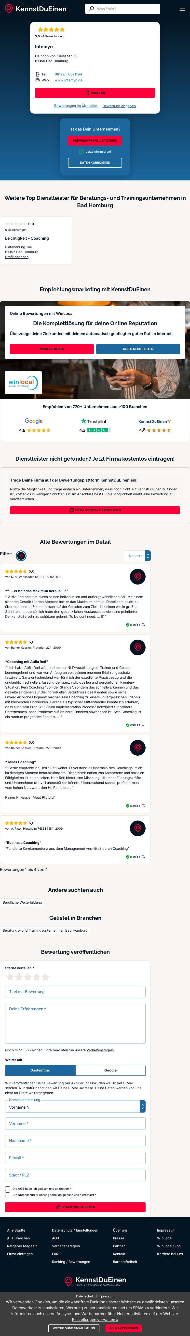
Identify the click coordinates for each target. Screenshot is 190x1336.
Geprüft (135, 624)
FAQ (55, 1254)
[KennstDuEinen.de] (35, 9)
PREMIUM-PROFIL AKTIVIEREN (95, 140)
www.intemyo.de (68, 80)
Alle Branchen (18, 1238)
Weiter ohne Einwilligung (74, 1328)
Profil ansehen (25, 257)
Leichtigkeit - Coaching (27, 238)
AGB (21, 1188)
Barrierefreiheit (125, 1262)
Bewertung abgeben (119, 106)
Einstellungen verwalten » (95, 1319)
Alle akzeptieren (123, 1328)
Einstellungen (87, 1230)
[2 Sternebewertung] (19, 977)
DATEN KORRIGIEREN (95, 162)
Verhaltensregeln (100, 1050)
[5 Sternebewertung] (45, 977)
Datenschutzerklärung (33, 1195)
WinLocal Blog (169, 1246)
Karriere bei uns (170, 1254)
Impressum (166, 1230)
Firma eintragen (20, 1254)
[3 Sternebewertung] (28, 977)
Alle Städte (16, 1230)
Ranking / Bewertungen (71, 1262)
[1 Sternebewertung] (10, 977)
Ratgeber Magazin (22, 1246)
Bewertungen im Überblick (76, 105)
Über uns (120, 1230)
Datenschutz (62, 1230)
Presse (118, 1238)
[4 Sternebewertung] (37, 977)
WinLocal (164, 1238)
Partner (119, 1246)
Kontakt (119, 1254)
